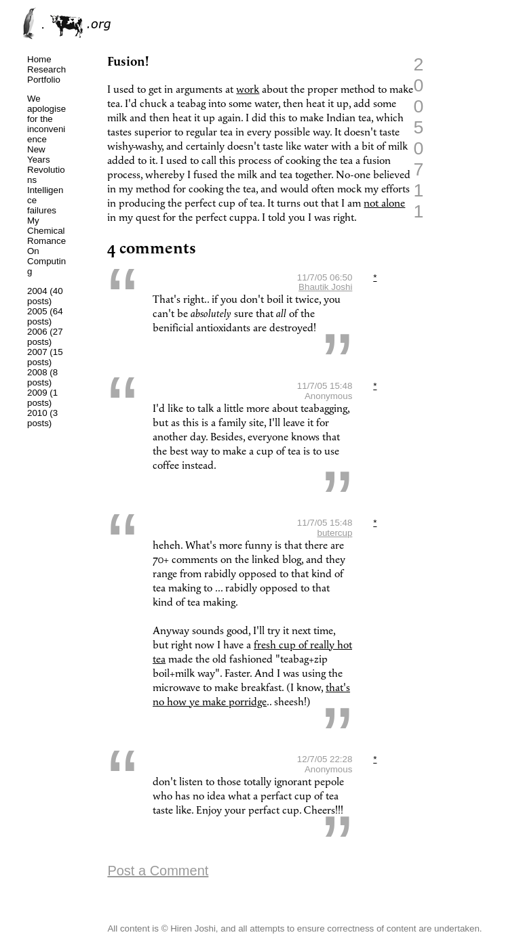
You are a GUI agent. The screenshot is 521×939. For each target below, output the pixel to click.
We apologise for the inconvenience (46, 118)
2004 (37, 291)
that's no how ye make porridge (251, 695)
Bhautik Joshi (325, 287)
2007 (37, 352)
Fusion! (128, 62)
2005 (37, 311)
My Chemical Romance (46, 230)
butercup (334, 533)
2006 (37, 332)
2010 (37, 413)
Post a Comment (157, 870)
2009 (37, 393)
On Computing (46, 261)
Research (46, 69)
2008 (37, 372)
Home (39, 59)
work (247, 90)
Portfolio (43, 80)
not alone (384, 203)
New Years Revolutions (46, 164)
